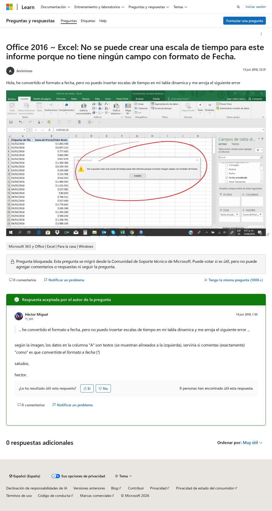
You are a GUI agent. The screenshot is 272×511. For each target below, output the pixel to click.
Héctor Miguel (36, 314)
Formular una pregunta (244, 20)
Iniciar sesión (256, 6)
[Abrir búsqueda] (238, 7)
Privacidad (158, 488)
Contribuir (136, 488)
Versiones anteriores (89, 488)
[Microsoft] (9, 7)
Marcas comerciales (95, 495)
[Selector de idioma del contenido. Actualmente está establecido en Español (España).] (24, 476)
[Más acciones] (261, 34)
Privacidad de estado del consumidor (205, 488)
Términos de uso (19, 495)
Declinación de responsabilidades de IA (36, 488)
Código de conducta (54, 495)
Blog (114, 488)
